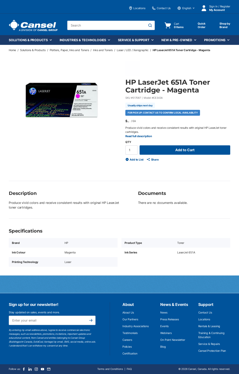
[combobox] (111, 25)
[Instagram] (36, 369)
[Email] (49, 369)
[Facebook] (24, 369)
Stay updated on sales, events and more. (34, 312)
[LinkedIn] (30, 369)
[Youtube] (42, 369)
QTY (128, 142)
